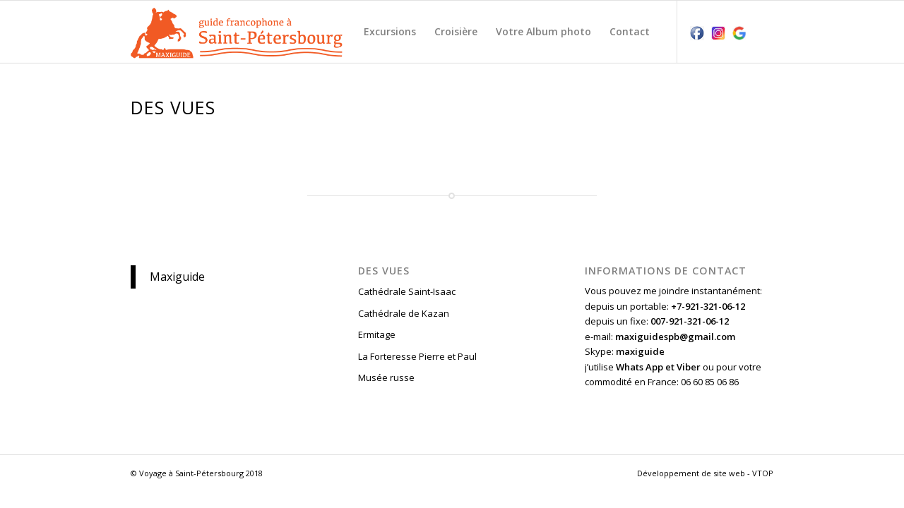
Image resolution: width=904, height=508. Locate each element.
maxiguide (640, 351)
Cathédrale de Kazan (403, 313)
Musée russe (386, 377)
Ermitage (377, 334)
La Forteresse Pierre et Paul (417, 356)
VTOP (762, 473)
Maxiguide (177, 276)
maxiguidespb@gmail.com (675, 336)
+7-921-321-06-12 (708, 306)
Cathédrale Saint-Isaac (407, 291)
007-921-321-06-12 (689, 321)
